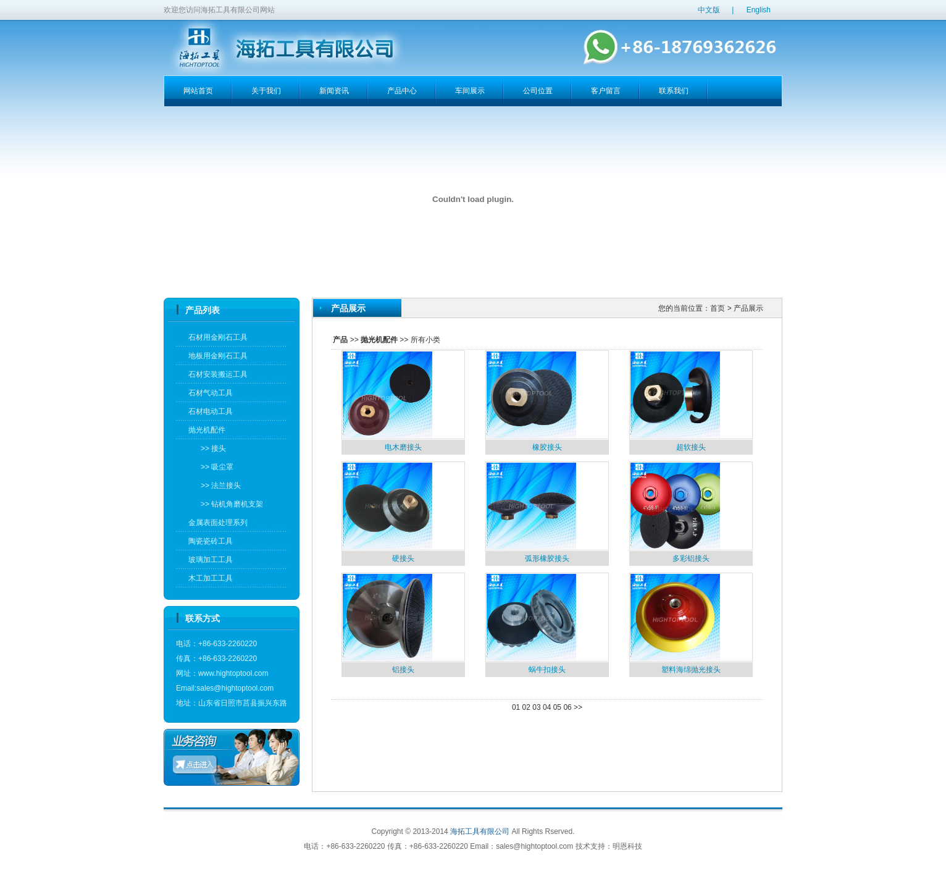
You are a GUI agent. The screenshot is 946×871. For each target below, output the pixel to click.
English (759, 10)
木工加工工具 (210, 578)
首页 (717, 308)
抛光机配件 (206, 430)
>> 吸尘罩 (214, 467)
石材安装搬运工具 (218, 374)
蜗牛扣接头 (547, 669)
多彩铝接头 (691, 558)
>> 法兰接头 (218, 485)
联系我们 (674, 90)
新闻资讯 (334, 90)
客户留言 (606, 90)
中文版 (709, 10)
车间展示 (470, 90)
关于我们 (266, 90)
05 (557, 707)
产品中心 (402, 90)
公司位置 (538, 90)
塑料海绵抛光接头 (691, 669)
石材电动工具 (210, 411)
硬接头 (403, 558)
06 (567, 707)
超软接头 (691, 447)
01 (516, 707)
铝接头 (403, 669)
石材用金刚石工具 (218, 337)
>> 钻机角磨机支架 (229, 504)
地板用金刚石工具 (218, 355)
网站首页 (198, 90)
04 (547, 707)
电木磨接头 (403, 447)
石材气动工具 (210, 393)
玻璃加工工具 (210, 559)
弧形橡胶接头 (547, 558)
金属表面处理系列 (218, 522)
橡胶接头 (547, 447)
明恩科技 (627, 846)
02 (526, 707)
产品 (340, 339)
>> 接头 (210, 448)
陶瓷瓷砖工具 (210, 541)
